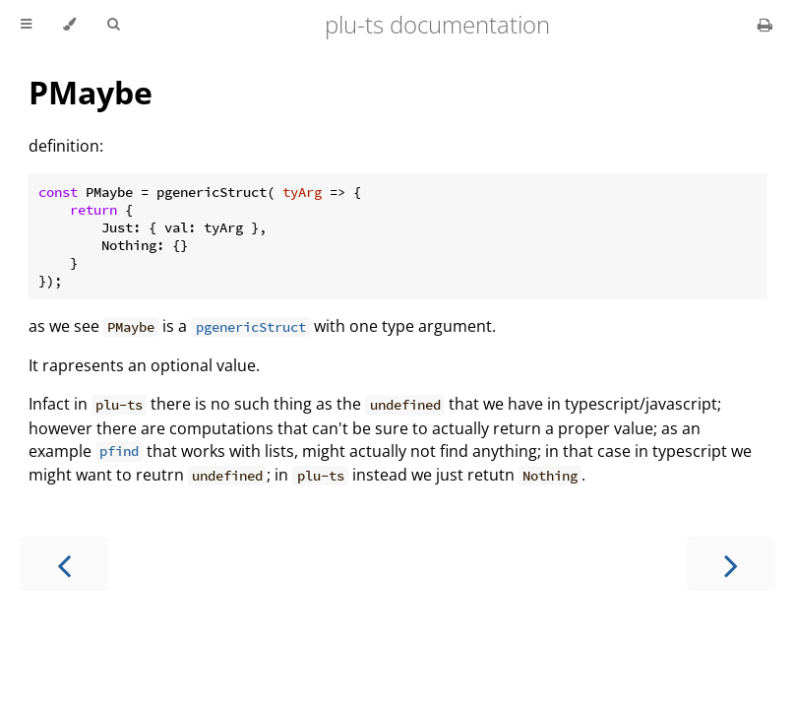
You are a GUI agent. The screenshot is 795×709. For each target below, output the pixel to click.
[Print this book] (765, 24)
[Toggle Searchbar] (113, 24)
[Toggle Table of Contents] (26, 24)
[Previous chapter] (64, 564)
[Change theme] (69, 24)
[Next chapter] (731, 564)
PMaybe (91, 92)
